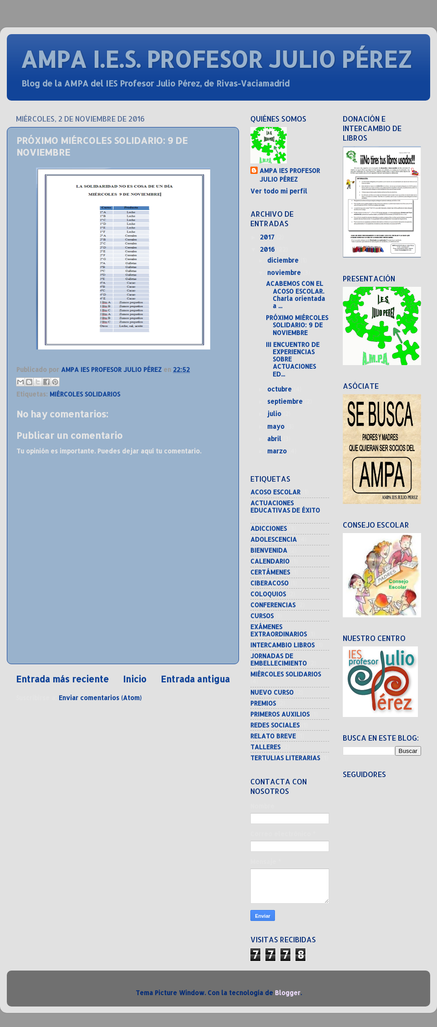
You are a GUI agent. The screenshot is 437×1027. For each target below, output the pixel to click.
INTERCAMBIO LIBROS (282, 645)
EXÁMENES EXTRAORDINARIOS (278, 630)
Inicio (135, 679)
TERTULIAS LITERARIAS (285, 758)
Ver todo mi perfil (278, 191)
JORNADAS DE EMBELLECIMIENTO (278, 659)
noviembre (285, 272)
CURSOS (262, 616)
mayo (276, 426)
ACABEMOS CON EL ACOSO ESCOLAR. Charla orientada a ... (295, 295)
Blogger (287, 992)
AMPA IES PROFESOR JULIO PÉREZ (289, 175)
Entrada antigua (195, 679)
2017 (268, 237)
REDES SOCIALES (275, 725)
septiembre (286, 401)
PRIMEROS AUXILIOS (280, 714)
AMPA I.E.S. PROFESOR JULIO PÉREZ (216, 58)
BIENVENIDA (268, 550)
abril (275, 438)
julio (275, 413)
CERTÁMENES (270, 572)
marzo (278, 451)
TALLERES (265, 747)
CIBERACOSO (269, 583)
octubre (280, 389)
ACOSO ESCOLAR (275, 492)
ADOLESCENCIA (273, 539)
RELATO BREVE (273, 736)
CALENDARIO (270, 561)
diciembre (283, 260)
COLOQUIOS (268, 594)
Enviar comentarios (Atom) (100, 698)
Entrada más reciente (62, 679)
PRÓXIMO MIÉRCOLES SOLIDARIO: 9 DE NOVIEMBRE (297, 325)
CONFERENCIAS (272, 605)
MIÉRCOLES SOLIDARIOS (85, 394)
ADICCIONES (268, 528)
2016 (268, 249)
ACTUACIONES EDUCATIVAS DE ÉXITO (285, 506)
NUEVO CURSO (272, 692)
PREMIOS (263, 703)
